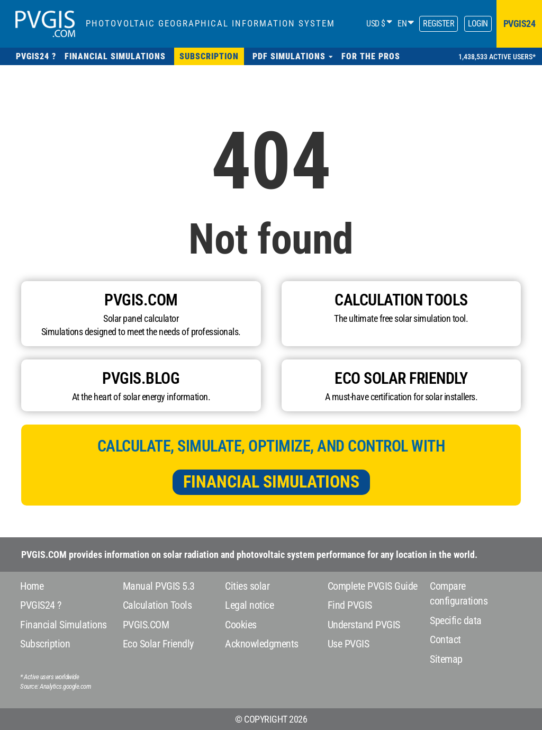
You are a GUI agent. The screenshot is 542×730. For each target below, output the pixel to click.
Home (31, 586)
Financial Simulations (271, 482)
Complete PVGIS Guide (373, 586)
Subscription (45, 643)
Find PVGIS (350, 605)
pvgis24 (519, 23)
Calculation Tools (157, 605)
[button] (292, 56)
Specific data (456, 620)
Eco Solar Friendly (158, 643)
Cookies (241, 624)
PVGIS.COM (146, 624)
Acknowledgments (262, 643)
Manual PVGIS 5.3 (159, 586)
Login (478, 24)
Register (438, 24)
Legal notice (249, 605)
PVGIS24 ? (40, 605)
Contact (445, 639)
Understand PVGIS (364, 624)
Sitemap (446, 659)
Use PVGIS (348, 643)
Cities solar (247, 586)
